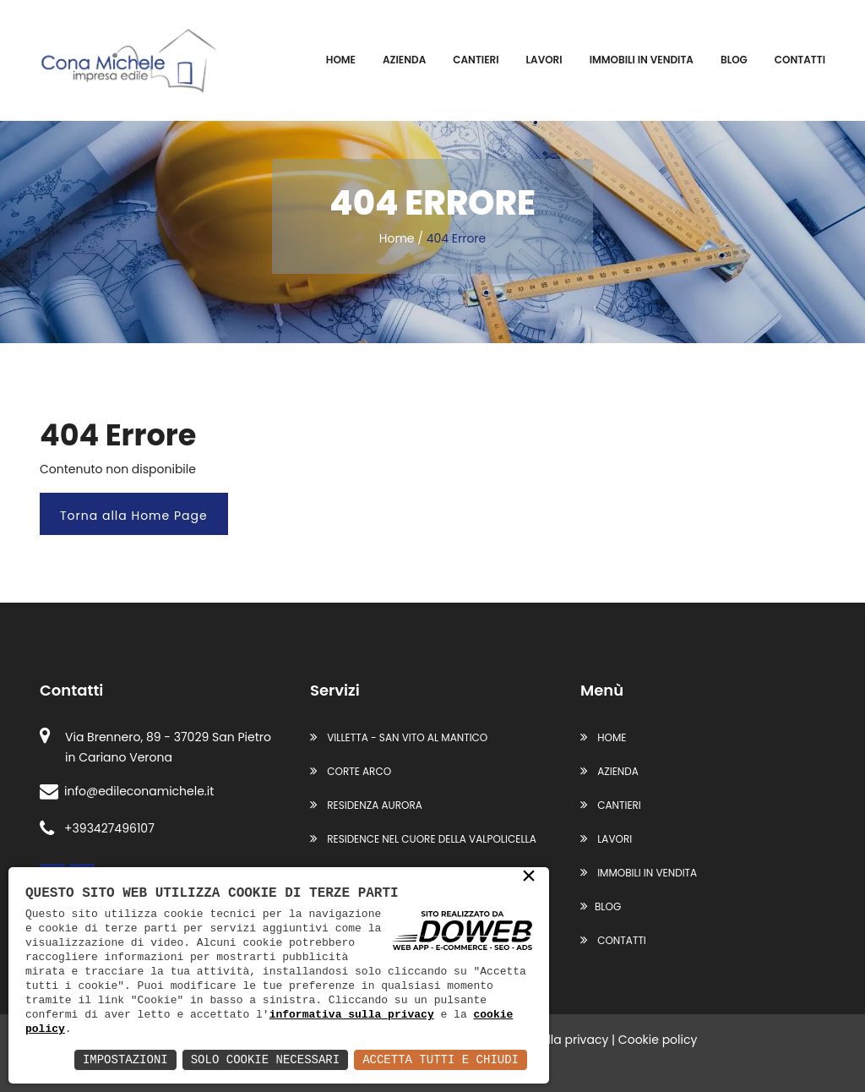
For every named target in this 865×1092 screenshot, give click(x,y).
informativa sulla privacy (351, 1014)
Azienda (404, 59)
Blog (734, 59)
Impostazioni (125, 1059)
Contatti (800, 59)
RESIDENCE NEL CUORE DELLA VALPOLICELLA (423, 839)
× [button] (528, 877)
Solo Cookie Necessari (265, 1059)
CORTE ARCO (350, 771)
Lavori (544, 59)
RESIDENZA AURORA (366, 805)
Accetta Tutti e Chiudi (440, 1059)
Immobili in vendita (642, 59)
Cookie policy (658, 1039)
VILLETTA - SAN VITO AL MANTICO (398, 737)
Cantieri (475, 59)
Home (341, 59)
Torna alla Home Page (134, 515)
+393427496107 (97, 828)
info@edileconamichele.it (127, 791)
